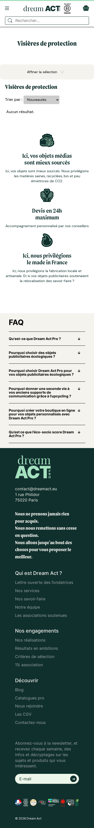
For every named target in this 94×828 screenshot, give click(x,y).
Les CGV (23, 714)
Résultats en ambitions (36, 648)
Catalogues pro (29, 697)
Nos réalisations (30, 640)
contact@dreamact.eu (36, 488)
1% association (29, 664)
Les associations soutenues (41, 615)
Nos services (27, 590)
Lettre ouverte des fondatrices (44, 582)
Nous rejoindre (29, 705)
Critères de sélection (34, 656)
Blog (19, 689)
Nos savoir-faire (30, 598)
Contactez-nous (30, 722)
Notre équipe (27, 607)
